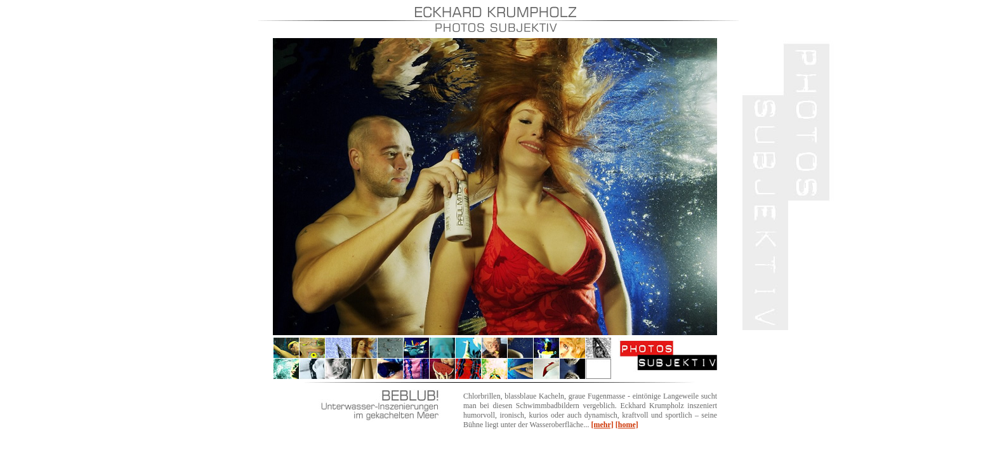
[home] (627, 424)
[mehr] (602, 424)
